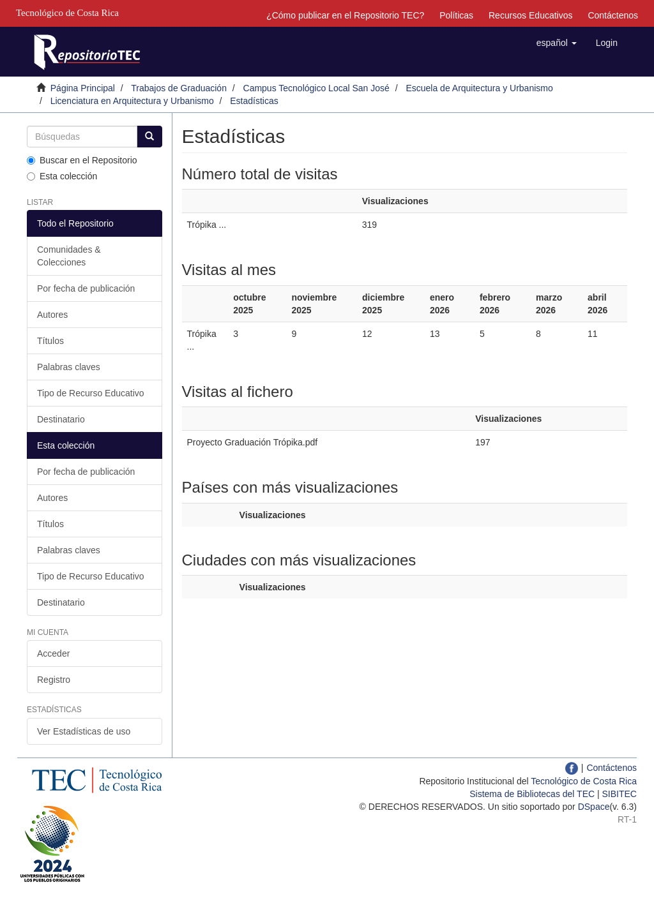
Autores (52, 315)
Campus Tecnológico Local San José (316, 88)
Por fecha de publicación (86, 288)
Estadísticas (254, 101)
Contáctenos (613, 15)
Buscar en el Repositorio (82, 160)
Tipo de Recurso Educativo (90, 393)
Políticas (456, 15)
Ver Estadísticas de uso (83, 731)
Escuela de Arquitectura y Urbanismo (479, 88)
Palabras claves (68, 367)
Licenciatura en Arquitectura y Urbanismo (132, 101)
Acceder (53, 653)
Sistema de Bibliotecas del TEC (532, 794)
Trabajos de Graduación (179, 88)
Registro (53, 680)
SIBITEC (619, 794)
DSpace (594, 807)
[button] (556, 43)
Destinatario (61, 419)
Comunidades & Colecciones (69, 255)
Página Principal (82, 88)
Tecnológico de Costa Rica (584, 781)
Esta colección (62, 176)
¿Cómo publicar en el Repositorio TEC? (345, 15)
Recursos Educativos (531, 15)
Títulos (50, 341)
